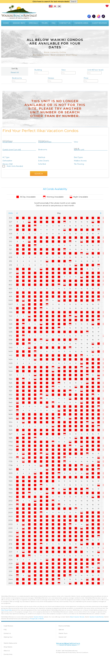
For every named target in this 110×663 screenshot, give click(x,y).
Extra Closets (43, 161)
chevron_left (17, 213)
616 (10, 261)
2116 (10, 544)
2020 (10, 512)
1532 (10, 395)
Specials (61, 629)
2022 (10, 516)
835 (10, 296)
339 (10, 230)
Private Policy (72, 652)
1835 (10, 473)
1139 (10, 312)
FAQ (53, 23)
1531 (10, 391)
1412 (10, 355)
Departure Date (44, 142)
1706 (10, 446)
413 (10, 238)
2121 (10, 552)
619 (10, 265)
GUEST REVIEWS (99, 23)
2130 (10, 567)
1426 (10, 363)
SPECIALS (33, 23)
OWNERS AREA (81, 23)
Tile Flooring (79, 164)
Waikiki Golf (62, 637)
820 (10, 289)
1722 (10, 450)
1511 (10, 375)
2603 (10, 583)
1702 (10, 442)
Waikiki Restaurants (10, 643)
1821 (10, 469)
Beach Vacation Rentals (77, 617)
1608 (10, 414)
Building (41, 71)
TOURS (45, 23)
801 (10, 281)
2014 (10, 505)
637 (10, 273)
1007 (10, 304)
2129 (10, 564)
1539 (10, 399)
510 (10, 241)
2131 (10, 571)
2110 (10, 540)
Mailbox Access (80, 161)
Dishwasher (7, 161)
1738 (10, 465)
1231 (10, 328)
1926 (10, 489)
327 (10, 222)
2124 (10, 560)
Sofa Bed (42, 164)
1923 (10, 481)
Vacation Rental (38, 617)
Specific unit (79, 150)
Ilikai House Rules (6, 610)
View (68, 71)
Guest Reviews (8, 626)
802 (10, 285)
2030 (10, 520)
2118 (10, 548)
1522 (10, 379)
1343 (10, 347)
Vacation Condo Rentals (97, 617)
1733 (10, 457)
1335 (10, 344)
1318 (10, 340)
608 (10, 257)
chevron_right (100, 213)
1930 (10, 493)
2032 (10, 524)
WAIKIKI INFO (19, 23)
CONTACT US (64, 23)
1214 (10, 320)
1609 (10, 418)
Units (10, 213)
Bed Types (78, 157)
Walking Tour (8, 637)
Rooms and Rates (64, 626)
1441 (10, 367)
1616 (10, 426)
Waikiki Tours (63, 633)
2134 (10, 575)
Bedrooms (19, 80)
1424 (10, 359)
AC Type (5, 157)
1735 (10, 461)
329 (10, 226)
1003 (10, 300)
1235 (10, 332)
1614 (10, 422)
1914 (10, 477)
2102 (10, 532)
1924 (10, 485)
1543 (10, 402)
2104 (10, 536)
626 (10, 269)
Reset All (15, 72)
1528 (10, 387)
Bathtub (41, 157)
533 (10, 253)
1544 (10, 406)
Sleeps (55, 80)
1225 (10, 324)
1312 (10, 336)
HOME (6, 23)
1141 (10, 316)
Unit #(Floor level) (95, 71)
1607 (10, 410)
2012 (10, 501)
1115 (10, 308)
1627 (10, 434)
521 (10, 249)
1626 (10, 430)
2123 (10, 556)
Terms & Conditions (82, 652)
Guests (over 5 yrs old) (11, 150)
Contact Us (7, 633)
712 (10, 277)
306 (10, 218)
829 (10, 293)
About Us (7, 650)
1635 (10, 438)
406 (10, 234)
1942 (10, 497)
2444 (10, 579)
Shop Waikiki (8, 647)
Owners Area (8, 654)
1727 (10, 454)
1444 (10, 371)
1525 (10, 383)
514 (10, 245)
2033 (10, 528)
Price (91, 80)
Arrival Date (7, 142)
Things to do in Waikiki (37, 618)
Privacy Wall (7, 164)
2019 (10, 509)
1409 (10, 351)
